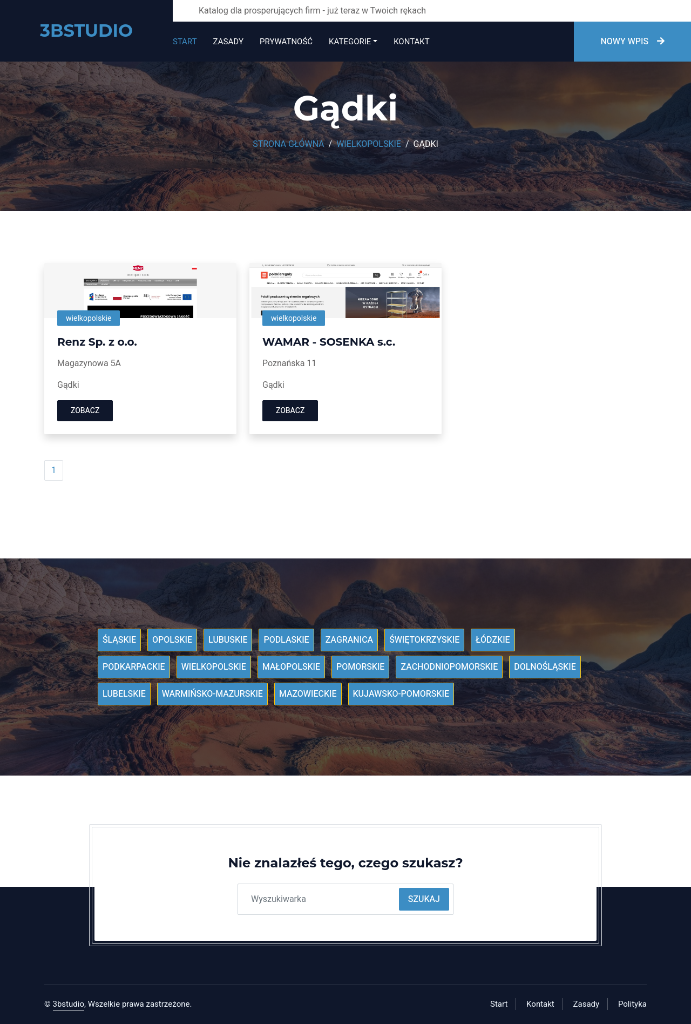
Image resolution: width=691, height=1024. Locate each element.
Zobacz (85, 410)
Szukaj (424, 899)
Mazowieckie (308, 694)
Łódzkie (493, 640)
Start (185, 42)
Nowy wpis (632, 41)
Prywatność (286, 42)
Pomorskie (360, 667)
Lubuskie (228, 640)
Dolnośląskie (545, 667)
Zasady (228, 42)
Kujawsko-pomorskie (401, 694)
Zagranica (350, 640)
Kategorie (350, 42)
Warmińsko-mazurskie (212, 694)
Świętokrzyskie (424, 640)
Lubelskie (124, 694)
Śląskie (119, 640)
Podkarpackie (134, 667)
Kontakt (411, 42)
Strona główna (288, 144)
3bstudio (69, 1004)
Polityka (632, 1004)
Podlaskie (286, 640)
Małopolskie (291, 667)
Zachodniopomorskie (449, 667)
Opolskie (172, 640)
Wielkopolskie (368, 144)
